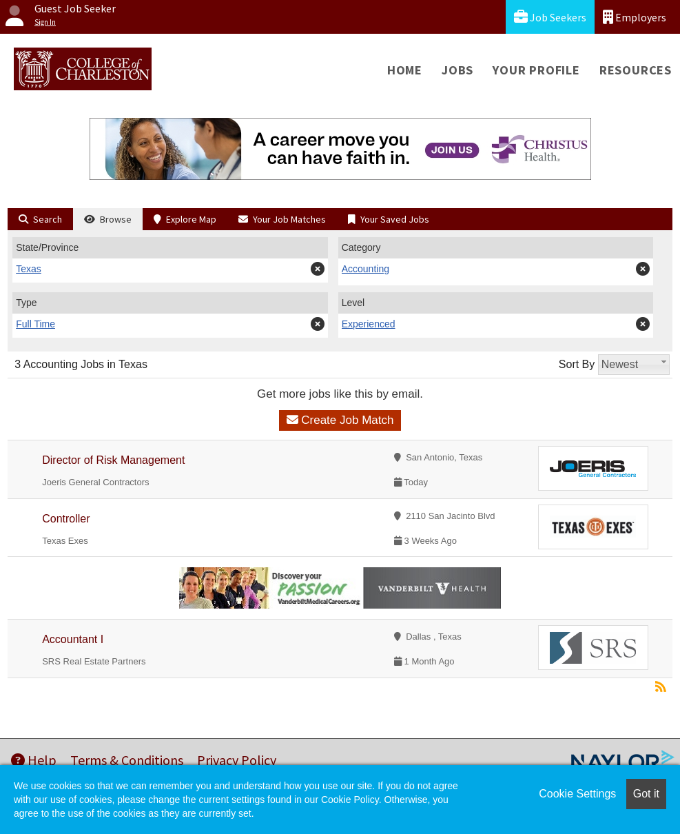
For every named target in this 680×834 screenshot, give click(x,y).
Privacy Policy (236, 760)
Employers (634, 17)
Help (33, 760)
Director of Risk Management (113, 460)
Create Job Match (340, 420)
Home (404, 70)
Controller (66, 519)
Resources (635, 70)
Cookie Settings (577, 794)
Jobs (457, 70)
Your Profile (536, 70)
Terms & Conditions (126, 760)
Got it (646, 794)
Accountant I (72, 639)
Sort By (577, 364)
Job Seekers (550, 17)
